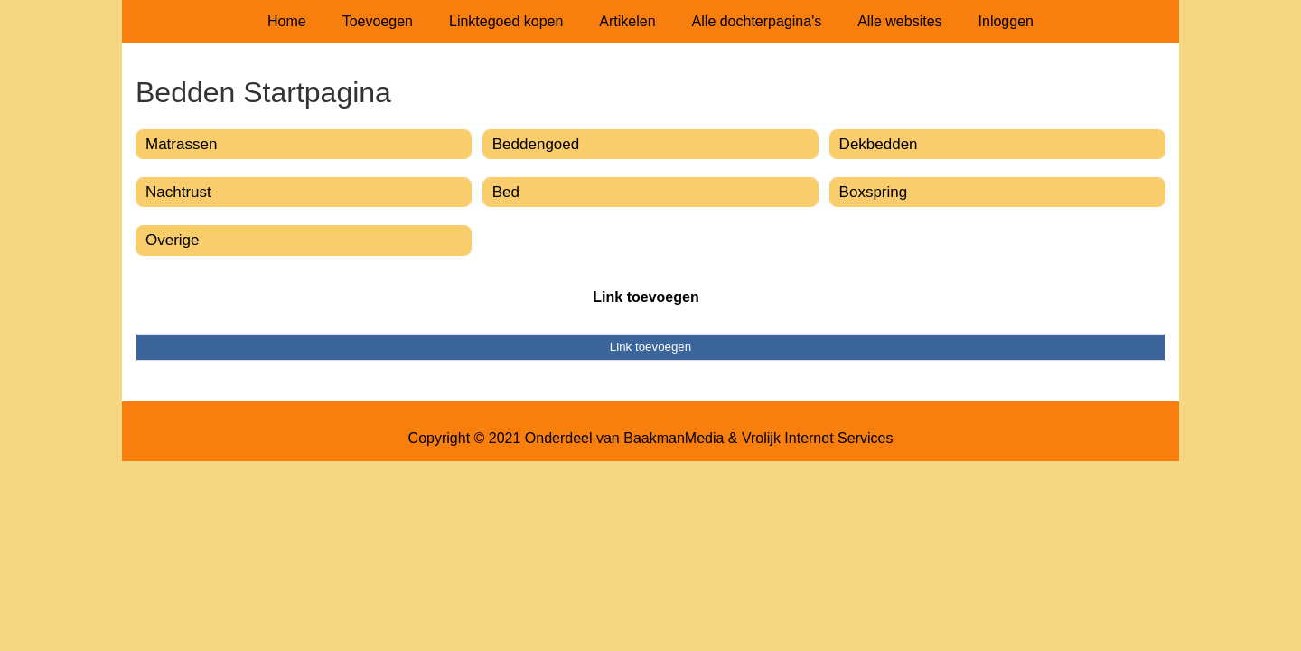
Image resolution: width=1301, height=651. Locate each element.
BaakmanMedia (673, 438)
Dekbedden (878, 144)
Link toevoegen (645, 297)
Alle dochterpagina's (757, 21)
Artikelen (627, 21)
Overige (172, 240)
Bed (505, 192)
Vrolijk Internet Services (817, 438)
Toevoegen (377, 21)
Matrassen (181, 144)
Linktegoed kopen (506, 21)
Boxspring (873, 192)
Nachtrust (178, 192)
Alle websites (899, 21)
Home (286, 21)
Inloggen (1006, 21)
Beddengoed (535, 144)
